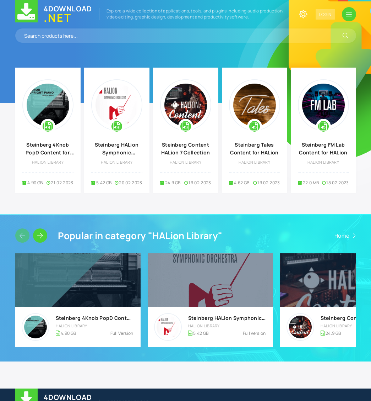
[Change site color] (303, 14)
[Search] (345, 35)
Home (341, 235)
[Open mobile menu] (349, 14)
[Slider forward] (40, 235)
